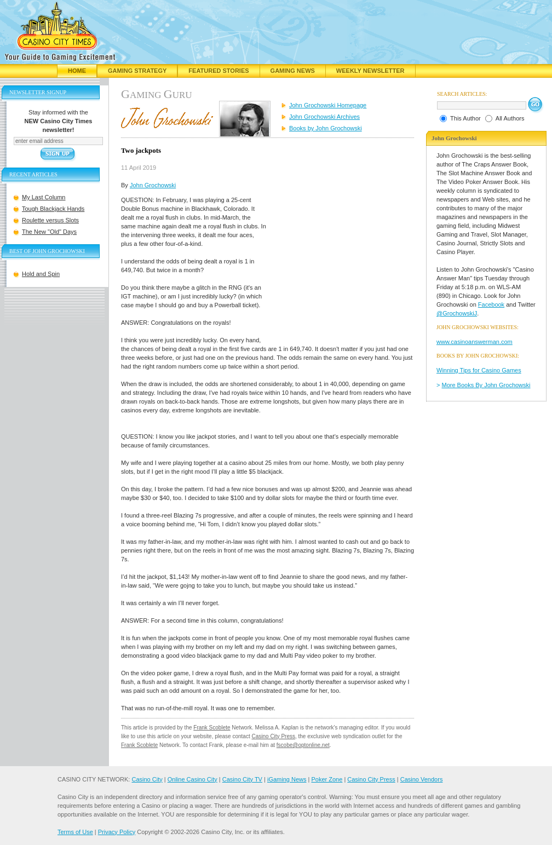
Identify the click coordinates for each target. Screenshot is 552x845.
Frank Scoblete (211, 728)
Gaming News (293, 70)
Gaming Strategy (137, 70)
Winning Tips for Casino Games (478, 370)
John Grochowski (153, 185)
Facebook (491, 304)
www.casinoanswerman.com (474, 341)
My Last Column (43, 197)
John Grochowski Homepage (327, 105)
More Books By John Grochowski (486, 385)
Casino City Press (273, 736)
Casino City (146, 779)
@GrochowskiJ (456, 313)
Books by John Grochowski (325, 128)
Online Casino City (192, 779)
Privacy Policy (116, 832)
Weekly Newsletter (370, 70)
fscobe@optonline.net (303, 745)
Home (77, 70)
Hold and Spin (41, 274)
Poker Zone (326, 779)
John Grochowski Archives (324, 116)
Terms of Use (75, 832)
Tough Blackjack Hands (53, 208)
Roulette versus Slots (50, 220)
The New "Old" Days (49, 231)
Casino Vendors (421, 779)
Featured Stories (218, 70)
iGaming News (287, 779)
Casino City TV (242, 779)
